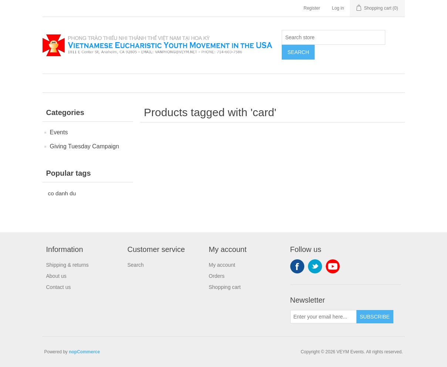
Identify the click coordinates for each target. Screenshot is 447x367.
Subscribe (375, 317)
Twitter (315, 266)
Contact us (58, 287)
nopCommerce (84, 351)
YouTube (333, 266)
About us (56, 276)
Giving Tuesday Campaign (84, 146)
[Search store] (333, 37)
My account (222, 265)
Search (298, 52)
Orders (217, 276)
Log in (338, 8)
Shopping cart (225, 287)
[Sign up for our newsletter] (323, 316)
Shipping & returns (67, 265)
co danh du (62, 193)
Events (59, 132)
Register (312, 8)
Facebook (297, 266)
